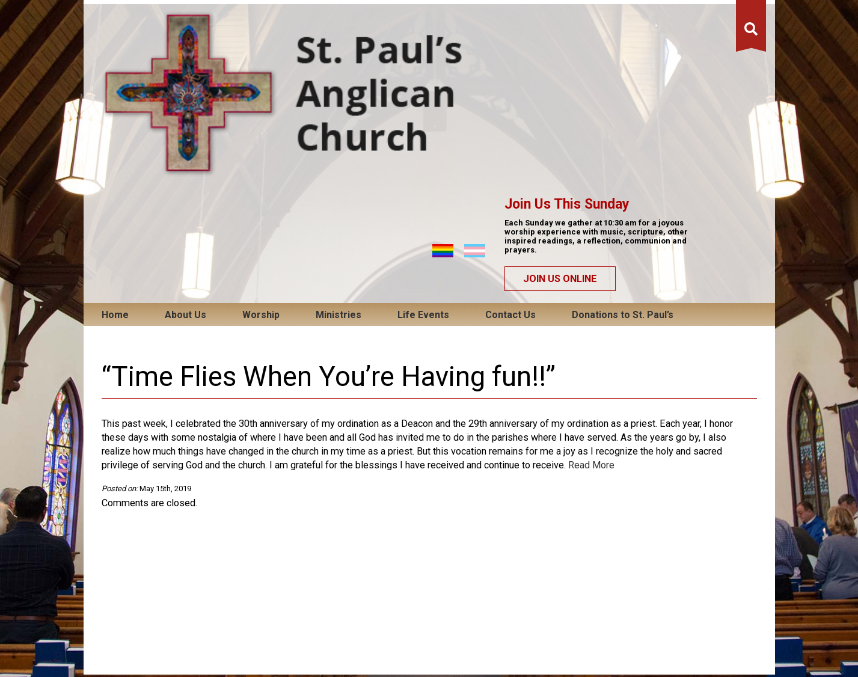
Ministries (338, 135)
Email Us (261, 636)
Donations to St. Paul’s (622, 135)
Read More (591, 286)
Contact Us (510, 135)
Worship (261, 135)
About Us (185, 135)
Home (115, 135)
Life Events (423, 135)
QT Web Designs (734, 636)
